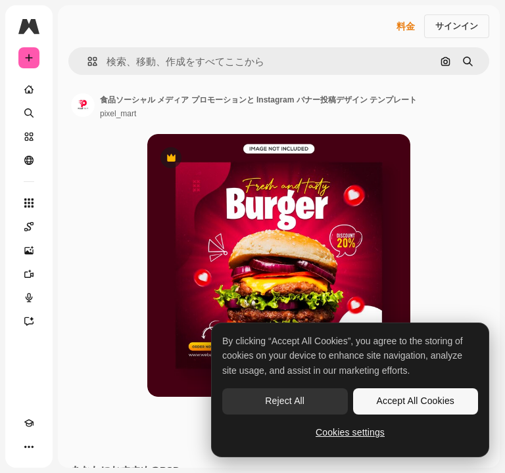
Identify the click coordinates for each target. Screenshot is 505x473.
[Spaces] (28, 226)
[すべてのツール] (28, 203)
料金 (406, 26)
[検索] (28, 113)
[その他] (28, 446)
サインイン (456, 26)
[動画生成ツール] (28, 273)
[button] (87, 61)
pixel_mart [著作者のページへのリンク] (118, 113)
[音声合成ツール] (28, 297)
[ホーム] (28, 89)
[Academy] (28, 423)
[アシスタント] (28, 321)
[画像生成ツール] (28, 250)
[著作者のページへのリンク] (83, 105)
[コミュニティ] (28, 160)
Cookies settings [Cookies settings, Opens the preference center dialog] (350, 432)
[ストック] (28, 136)
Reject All (284, 400)
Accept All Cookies (415, 400)
